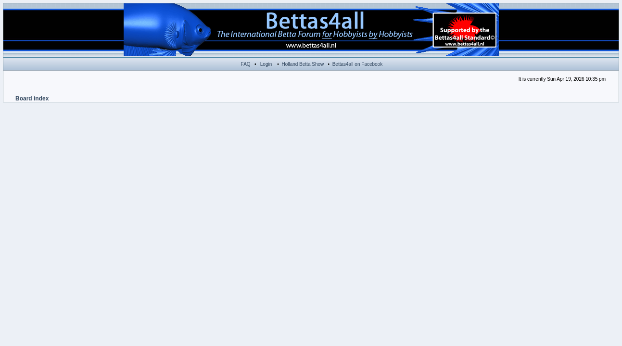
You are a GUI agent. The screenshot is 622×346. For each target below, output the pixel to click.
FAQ (246, 64)
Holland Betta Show (302, 64)
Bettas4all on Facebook (357, 64)
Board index (32, 98)
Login (266, 64)
